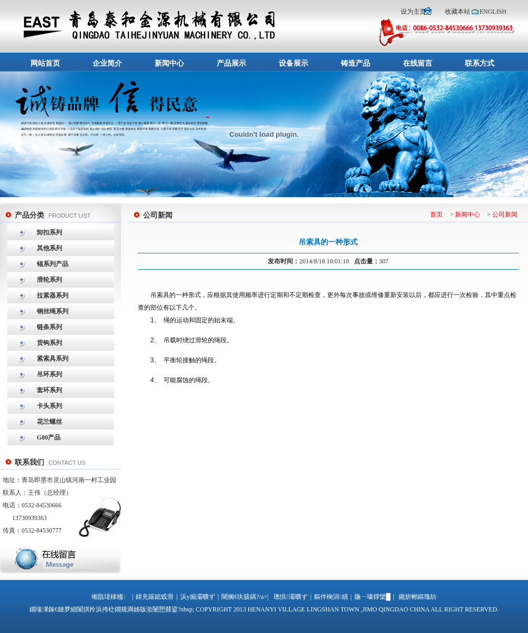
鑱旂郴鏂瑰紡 (417, 596)
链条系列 (49, 327)
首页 (436, 214)
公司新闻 (504, 214)
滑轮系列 (49, 279)
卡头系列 (49, 406)
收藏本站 (457, 11)
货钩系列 (49, 342)
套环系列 (49, 390)
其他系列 (49, 248)
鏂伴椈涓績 (331, 596)
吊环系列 (49, 374)
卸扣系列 (49, 232)
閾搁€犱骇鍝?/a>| (244, 596)
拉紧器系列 (52, 295)
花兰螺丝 (49, 421)
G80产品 (48, 437)
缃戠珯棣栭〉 (110, 596)
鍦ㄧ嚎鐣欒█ (372, 596)
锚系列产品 (52, 264)
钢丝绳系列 (52, 311)
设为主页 (414, 11)
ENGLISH (493, 11)
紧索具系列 (52, 358)
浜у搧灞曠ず (197, 596)
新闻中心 (467, 214)
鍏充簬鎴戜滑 (155, 596)
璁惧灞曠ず (290, 596)
